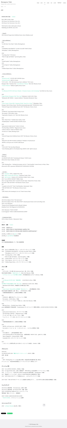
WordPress (40, 426)
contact (64, 2)
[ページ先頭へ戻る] (44, 405)
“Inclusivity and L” (6, 78)
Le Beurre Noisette (9, 406)
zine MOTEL (10, 235)
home (38, 2)
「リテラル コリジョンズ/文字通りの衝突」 (12, 274)
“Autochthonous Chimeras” (23, 83)
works (48, 2)
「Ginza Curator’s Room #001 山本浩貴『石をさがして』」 (16, 289)
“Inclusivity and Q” (6, 80)
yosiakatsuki (33, 426)
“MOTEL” (59, 2)
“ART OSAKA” (7, 177)
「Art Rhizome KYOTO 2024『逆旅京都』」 (12, 280)
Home (2, 6)
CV (44, 2)
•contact (13, 16)
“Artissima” (6, 173)
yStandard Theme (27, 426)
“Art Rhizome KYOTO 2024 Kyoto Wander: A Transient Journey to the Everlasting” (20, 90)
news (42, 2)
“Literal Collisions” (6, 85)
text (51, 2)
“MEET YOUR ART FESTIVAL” (11, 175)
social (55, 2)
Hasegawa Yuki (6, 2)
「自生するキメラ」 (16, 273)
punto (15, 233)
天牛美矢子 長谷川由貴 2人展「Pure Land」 (12, 283)
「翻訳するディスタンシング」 (20, 353)
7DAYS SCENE (6, 397)
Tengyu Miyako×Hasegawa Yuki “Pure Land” (12, 96)
